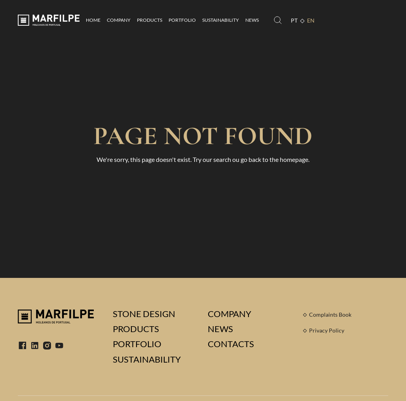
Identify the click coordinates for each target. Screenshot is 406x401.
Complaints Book (330, 314)
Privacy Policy (326, 330)
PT (294, 20)
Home (93, 20)
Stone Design (144, 314)
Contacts (231, 344)
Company (119, 20)
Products (149, 20)
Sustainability (220, 20)
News (252, 20)
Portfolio (182, 20)
